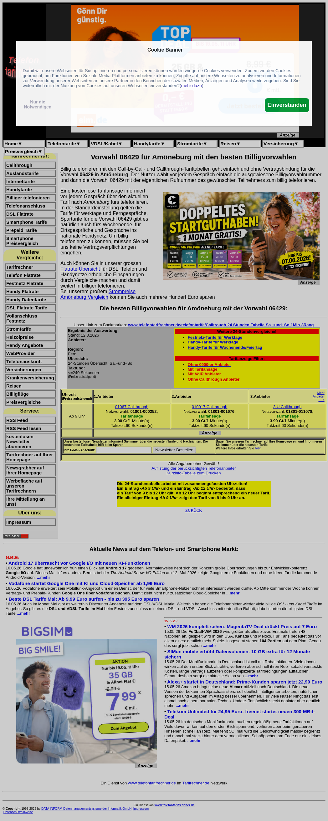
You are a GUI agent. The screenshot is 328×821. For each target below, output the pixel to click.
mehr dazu (191, 85)
